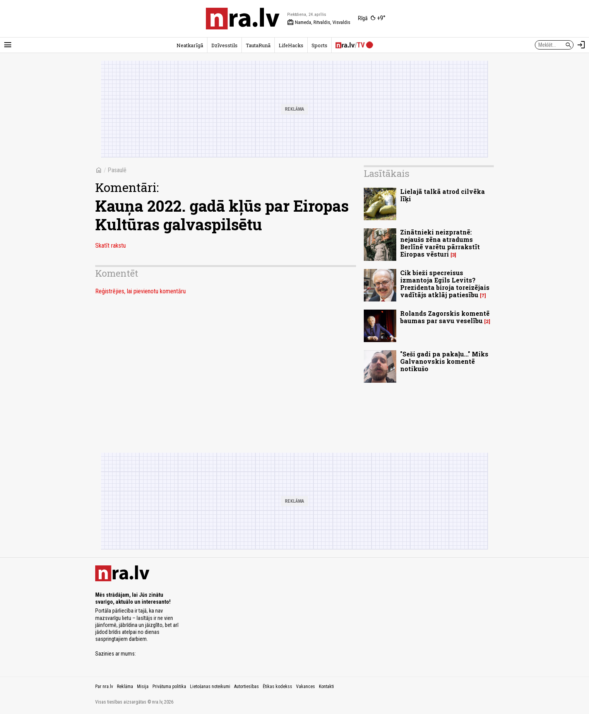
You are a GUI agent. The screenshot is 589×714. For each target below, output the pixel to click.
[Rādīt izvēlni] (7, 45)
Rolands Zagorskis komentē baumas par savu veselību (445, 317)
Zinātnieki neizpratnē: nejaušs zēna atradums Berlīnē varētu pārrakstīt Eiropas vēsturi (440, 243)
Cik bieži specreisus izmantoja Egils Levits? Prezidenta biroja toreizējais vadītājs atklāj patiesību (445, 284)
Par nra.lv (104, 686)
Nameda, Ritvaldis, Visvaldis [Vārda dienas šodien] (318, 22)
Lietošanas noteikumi (210, 686)
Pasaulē (117, 170)
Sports (319, 45)
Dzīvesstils (224, 45)
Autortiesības (246, 686)
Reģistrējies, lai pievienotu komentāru (140, 291)
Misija (143, 686)
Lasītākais (386, 173)
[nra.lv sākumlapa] (242, 18)
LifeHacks (291, 45)
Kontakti (326, 686)
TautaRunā (258, 45)
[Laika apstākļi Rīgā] (371, 18)
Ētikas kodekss (277, 686)
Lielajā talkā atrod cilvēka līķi (442, 195)
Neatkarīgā (189, 45)
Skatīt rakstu (110, 245)
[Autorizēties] (581, 45)
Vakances (305, 686)
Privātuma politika (169, 686)
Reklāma (125, 686)
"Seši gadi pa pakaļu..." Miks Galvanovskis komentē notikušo (444, 361)
